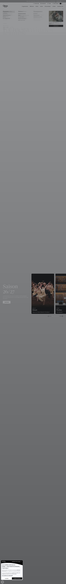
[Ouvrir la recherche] (36, 4)
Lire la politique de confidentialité (7, 575)
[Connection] (55, 4)
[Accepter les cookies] (17, 578)
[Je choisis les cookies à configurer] (6, 578)
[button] (2, 582)
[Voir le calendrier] (43, 4)
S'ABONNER (6, 302)
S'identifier (58, 1)
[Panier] (49, 4)
